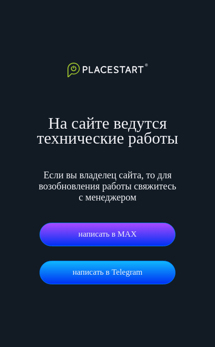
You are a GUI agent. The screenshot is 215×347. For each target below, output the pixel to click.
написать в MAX (108, 234)
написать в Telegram (107, 272)
